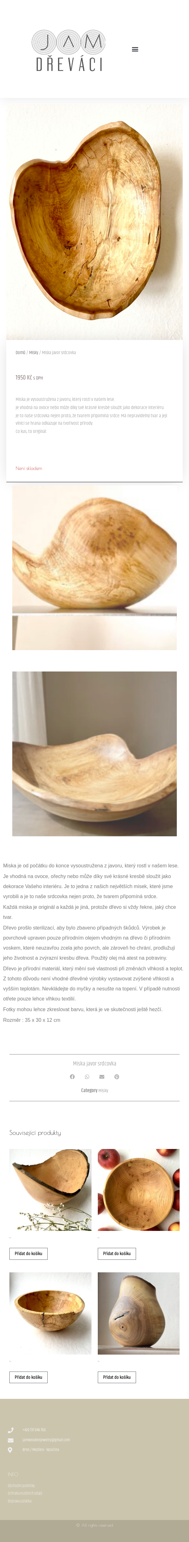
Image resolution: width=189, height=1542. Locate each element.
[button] (135, 49)
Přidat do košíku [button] (28, 1254)
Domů (20, 352)
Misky (33, 352)
